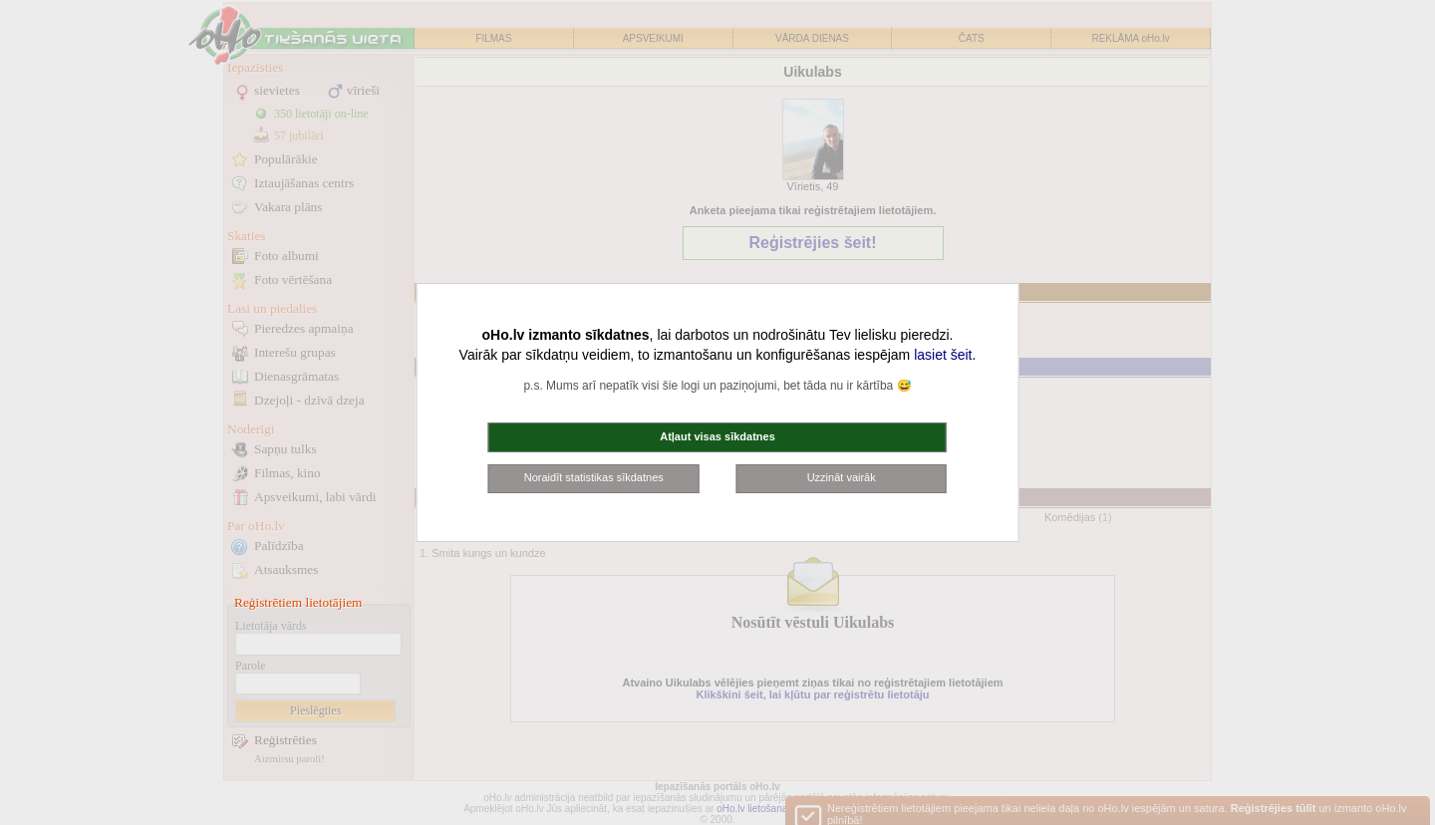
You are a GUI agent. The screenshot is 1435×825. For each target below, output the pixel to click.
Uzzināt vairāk (841, 477)
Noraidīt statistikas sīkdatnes (594, 477)
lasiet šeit (943, 355)
